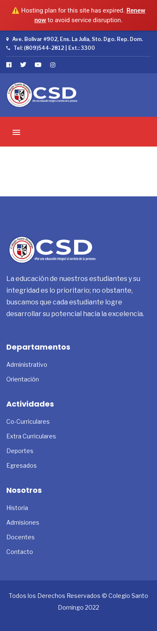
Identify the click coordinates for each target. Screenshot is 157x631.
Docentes (20, 537)
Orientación (22, 379)
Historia (17, 507)
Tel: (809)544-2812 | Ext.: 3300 (50, 48)
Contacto (19, 551)
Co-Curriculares (28, 421)
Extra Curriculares (31, 436)
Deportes (19, 450)
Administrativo (26, 364)
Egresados (21, 465)
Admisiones (22, 522)
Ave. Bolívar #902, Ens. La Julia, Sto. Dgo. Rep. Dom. (74, 39)
